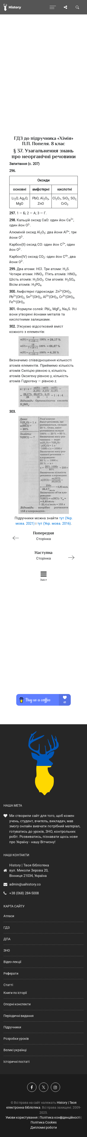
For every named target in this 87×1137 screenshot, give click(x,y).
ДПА (6, 939)
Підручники (12, 1027)
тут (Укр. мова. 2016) (54, 523)
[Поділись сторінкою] (65, 7)
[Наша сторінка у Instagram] (55, 1087)
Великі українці (14, 1050)
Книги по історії (15, 993)
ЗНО (6, 950)
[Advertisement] (43, 83)
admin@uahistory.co (25, 884)
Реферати (10, 973)
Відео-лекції (12, 962)
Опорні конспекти (17, 1004)
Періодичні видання (18, 1016)
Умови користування (22, 1117)
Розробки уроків (16, 1038)
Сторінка (41, 535)
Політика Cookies (44, 1122)
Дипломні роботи (43, 1127)
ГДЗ (6, 927)
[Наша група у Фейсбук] (31, 1087)
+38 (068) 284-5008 (24, 893)
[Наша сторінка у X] (43, 1087)
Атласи (8, 916)
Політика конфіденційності (60, 1117)
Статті (8, 985)
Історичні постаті (16, 1061)
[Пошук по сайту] (77, 7)
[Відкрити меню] (52, 7)
